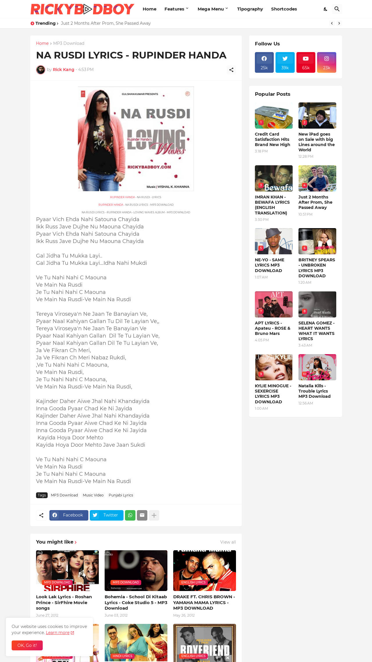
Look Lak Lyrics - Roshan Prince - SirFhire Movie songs (64, 602)
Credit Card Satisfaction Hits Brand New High (272, 139)
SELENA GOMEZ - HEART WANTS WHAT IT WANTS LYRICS (316, 331)
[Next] (339, 23)
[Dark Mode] (326, 9)
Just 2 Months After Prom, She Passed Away (106, 23)
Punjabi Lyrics (121, 495)
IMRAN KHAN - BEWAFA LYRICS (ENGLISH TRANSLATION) (272, 205)
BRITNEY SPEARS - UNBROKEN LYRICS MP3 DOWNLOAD (316, 267)
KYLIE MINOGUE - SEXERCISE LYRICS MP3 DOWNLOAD (273, 393)
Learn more (57, 632)
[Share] (231, 69)
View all (228, 542)
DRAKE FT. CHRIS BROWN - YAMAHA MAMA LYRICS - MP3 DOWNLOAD (204, 602)
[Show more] (154, 515)
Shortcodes (284, 9)
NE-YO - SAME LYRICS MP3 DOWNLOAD (269, 265)
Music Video (93, 495)
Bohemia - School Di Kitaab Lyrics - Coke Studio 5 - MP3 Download (136, 602)
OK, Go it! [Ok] (27, 645)
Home (149, 9)
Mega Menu (211, 9)
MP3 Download (68, 43)
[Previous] (332, 23)
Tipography (250, 9)
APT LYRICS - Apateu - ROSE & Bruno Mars (272, 328)
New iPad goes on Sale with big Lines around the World (316, 142)
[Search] (337, 9)
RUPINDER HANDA (122, 197)
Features (174, 9)
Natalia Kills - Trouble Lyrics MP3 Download (314, 391)
